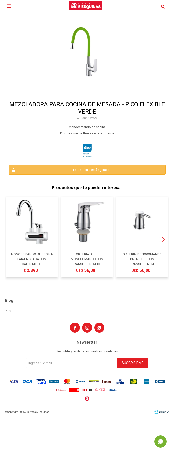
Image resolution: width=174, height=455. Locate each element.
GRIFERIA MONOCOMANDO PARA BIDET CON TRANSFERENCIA (142, 259)
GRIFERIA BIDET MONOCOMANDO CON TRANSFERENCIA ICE (87, 259)
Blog (8, 310)
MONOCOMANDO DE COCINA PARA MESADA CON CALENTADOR (32, 259)
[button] (163, 239)
